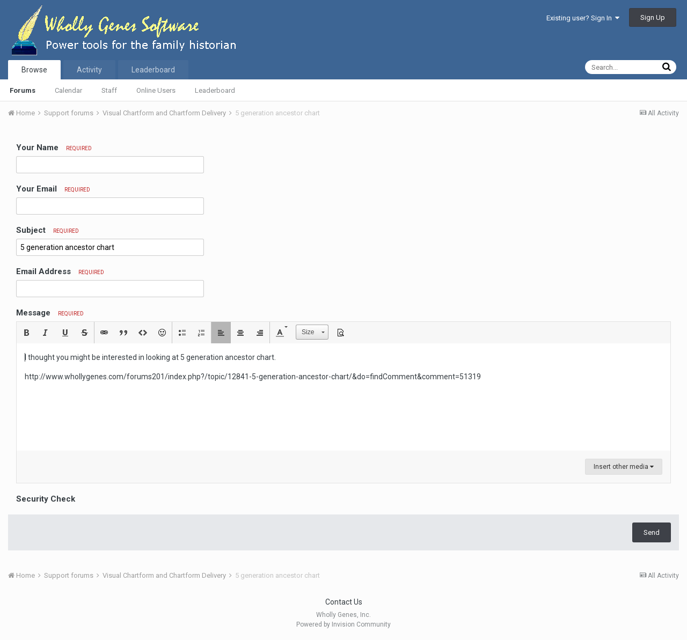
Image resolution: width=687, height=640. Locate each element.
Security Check (45, 499)
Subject (47, 230)
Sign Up (652, 17)
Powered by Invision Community (343, 624)
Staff (109, 90)
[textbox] (343, 397)
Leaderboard (215, 90)
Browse (34, 69)
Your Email (53, 189)
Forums (22, 90)
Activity (89, 69)
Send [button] (652, 532)
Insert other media (624, 466)
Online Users (156, 90)
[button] (26, 332)
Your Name (54, 147)
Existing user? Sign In (582, 18)
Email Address (60, 271)
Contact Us (343, 602)
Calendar (68, 90)
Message (50, 313)
